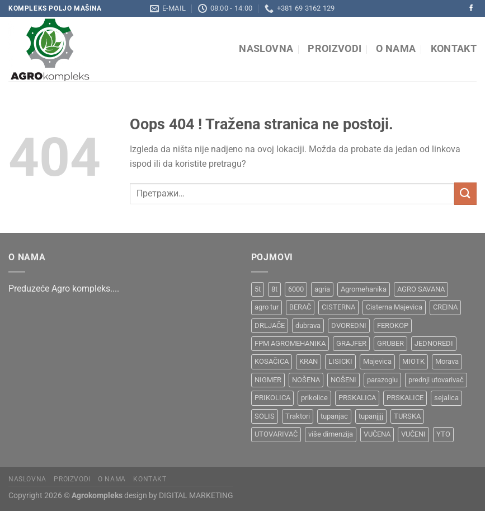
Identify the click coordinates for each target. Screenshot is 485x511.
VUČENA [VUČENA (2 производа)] (377, 434)
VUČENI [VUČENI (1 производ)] (413, 434)
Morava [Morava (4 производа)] (447, 361)
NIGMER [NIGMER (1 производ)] (268, 380)
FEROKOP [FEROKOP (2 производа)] (392, 325)
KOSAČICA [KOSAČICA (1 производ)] (272, 361)
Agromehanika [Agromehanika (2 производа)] (364, 289)
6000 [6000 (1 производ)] (296, 289)
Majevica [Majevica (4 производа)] (377, 361)
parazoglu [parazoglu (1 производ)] (382, 380)
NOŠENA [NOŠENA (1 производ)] (306, 380)
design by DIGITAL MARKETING (178, 495)
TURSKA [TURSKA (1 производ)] (407, 416)
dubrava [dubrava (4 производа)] (308, 325)
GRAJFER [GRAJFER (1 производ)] (351, 343)
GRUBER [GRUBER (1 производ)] (390, 343)
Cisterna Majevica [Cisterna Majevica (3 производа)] (394, 307)
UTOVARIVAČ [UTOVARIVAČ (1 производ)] (276, 434)
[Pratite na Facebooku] (471, 8)
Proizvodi (334, 48)
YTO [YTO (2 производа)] (443, 434)
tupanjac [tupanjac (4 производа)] (334, 416)
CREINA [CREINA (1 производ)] (445, 307)
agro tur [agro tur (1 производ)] (267, 307)
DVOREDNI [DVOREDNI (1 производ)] (348, 325)
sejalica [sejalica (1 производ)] (446, 397)
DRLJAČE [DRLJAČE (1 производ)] (270, 325)
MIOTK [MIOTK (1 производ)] (413, 361)
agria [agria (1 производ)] (322, 289)
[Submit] (465, 193)
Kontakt (454, 48)
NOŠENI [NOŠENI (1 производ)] (343, 380)
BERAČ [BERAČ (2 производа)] (300, 307)
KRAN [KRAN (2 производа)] (308, 361)
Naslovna (266, 48)
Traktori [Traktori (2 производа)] (297, 416)
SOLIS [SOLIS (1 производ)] (265, 416)
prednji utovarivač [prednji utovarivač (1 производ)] (436, 380)
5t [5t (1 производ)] (258, 289)
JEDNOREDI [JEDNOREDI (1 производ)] (434, 343)
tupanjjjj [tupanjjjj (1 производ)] (371, 416)
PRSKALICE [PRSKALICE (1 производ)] (405, 397)
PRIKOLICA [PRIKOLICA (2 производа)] (272, 397)
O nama (396, 48)
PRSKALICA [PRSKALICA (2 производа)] (357, 397)
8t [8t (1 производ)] (274, 289)
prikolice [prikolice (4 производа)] (314, 397)
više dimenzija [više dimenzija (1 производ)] (330, 434)
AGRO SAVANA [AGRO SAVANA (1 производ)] (421, 289)
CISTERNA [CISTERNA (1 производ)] (338, 307)
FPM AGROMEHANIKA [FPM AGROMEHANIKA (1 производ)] (290, 343)
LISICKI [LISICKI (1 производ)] (340, 361)
